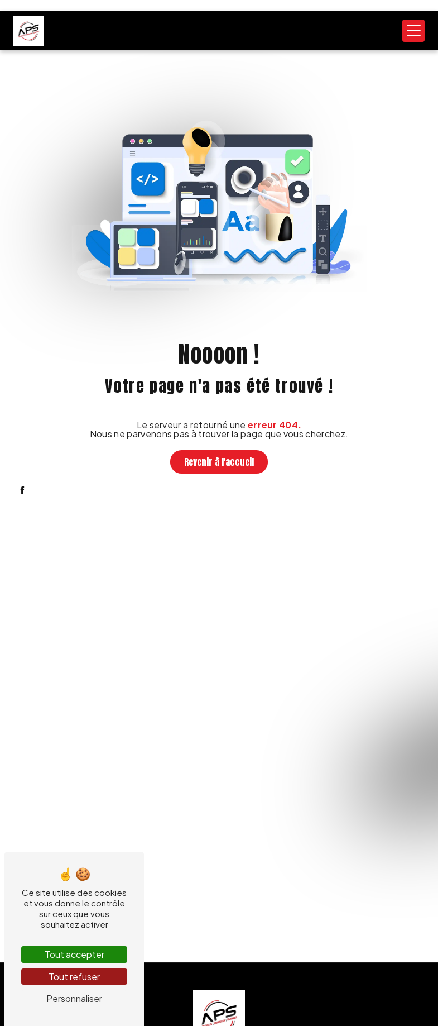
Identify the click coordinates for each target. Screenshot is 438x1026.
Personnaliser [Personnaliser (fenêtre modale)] (74, 998)
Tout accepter (74, 954)
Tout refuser (74, 976)
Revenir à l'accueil (219, 462)
